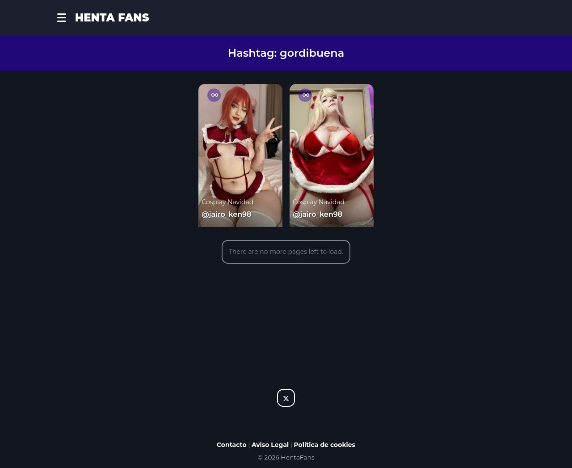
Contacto (232, 445)
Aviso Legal (270, 445)
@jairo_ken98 (226, 214)
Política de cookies (325, 445)
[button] (66, 18)
